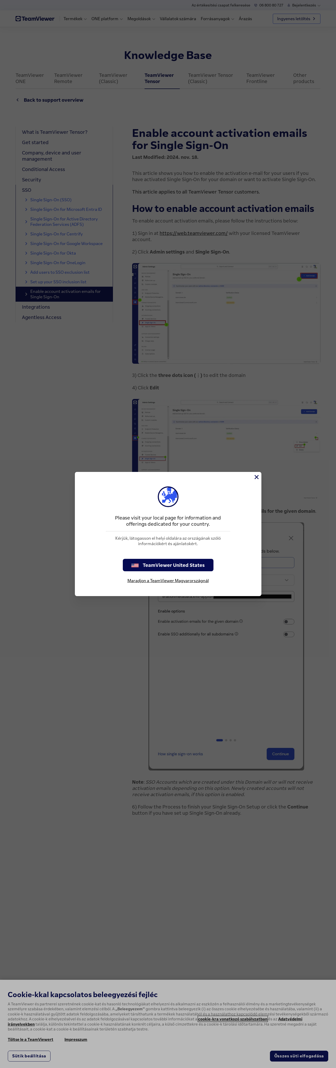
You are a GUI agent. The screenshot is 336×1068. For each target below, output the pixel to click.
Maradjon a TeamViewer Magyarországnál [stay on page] (168, 580)
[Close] (256, 477)
